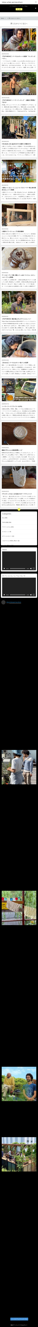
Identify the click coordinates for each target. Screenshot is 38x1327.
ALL (3, 517)
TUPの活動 (5, 522)
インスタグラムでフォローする (19, 1319)
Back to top (19, 509)
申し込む (19, 9)
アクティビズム (6, 527)
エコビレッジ (5, 531)
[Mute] (31, 568)
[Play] (4, 568)
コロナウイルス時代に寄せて (10, 540)
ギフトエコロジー (7, 536)
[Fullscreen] (34, 568)
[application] (19, 560)
